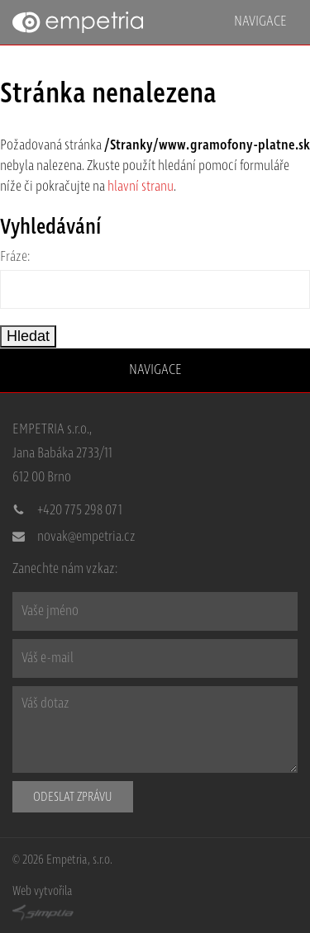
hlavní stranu (140, 187)
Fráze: (15, 257)
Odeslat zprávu (72, 797)
